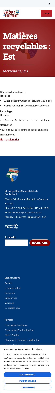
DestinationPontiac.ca (16, 325)
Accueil (8, 283)
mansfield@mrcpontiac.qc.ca (26, 212)
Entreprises (11, 297)
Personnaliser (27, 381)
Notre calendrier (9, 139)
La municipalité (13, 288)
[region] (27, 369)
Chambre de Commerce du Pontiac (22, 340)
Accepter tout (27, 375)
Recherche (40, 242)
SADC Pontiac (12, 335)
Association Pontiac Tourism (19, 330)
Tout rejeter (27, 387)
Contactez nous (12, 307)
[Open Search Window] (48, 3)
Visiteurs (9, 302)
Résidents (10, 293)
